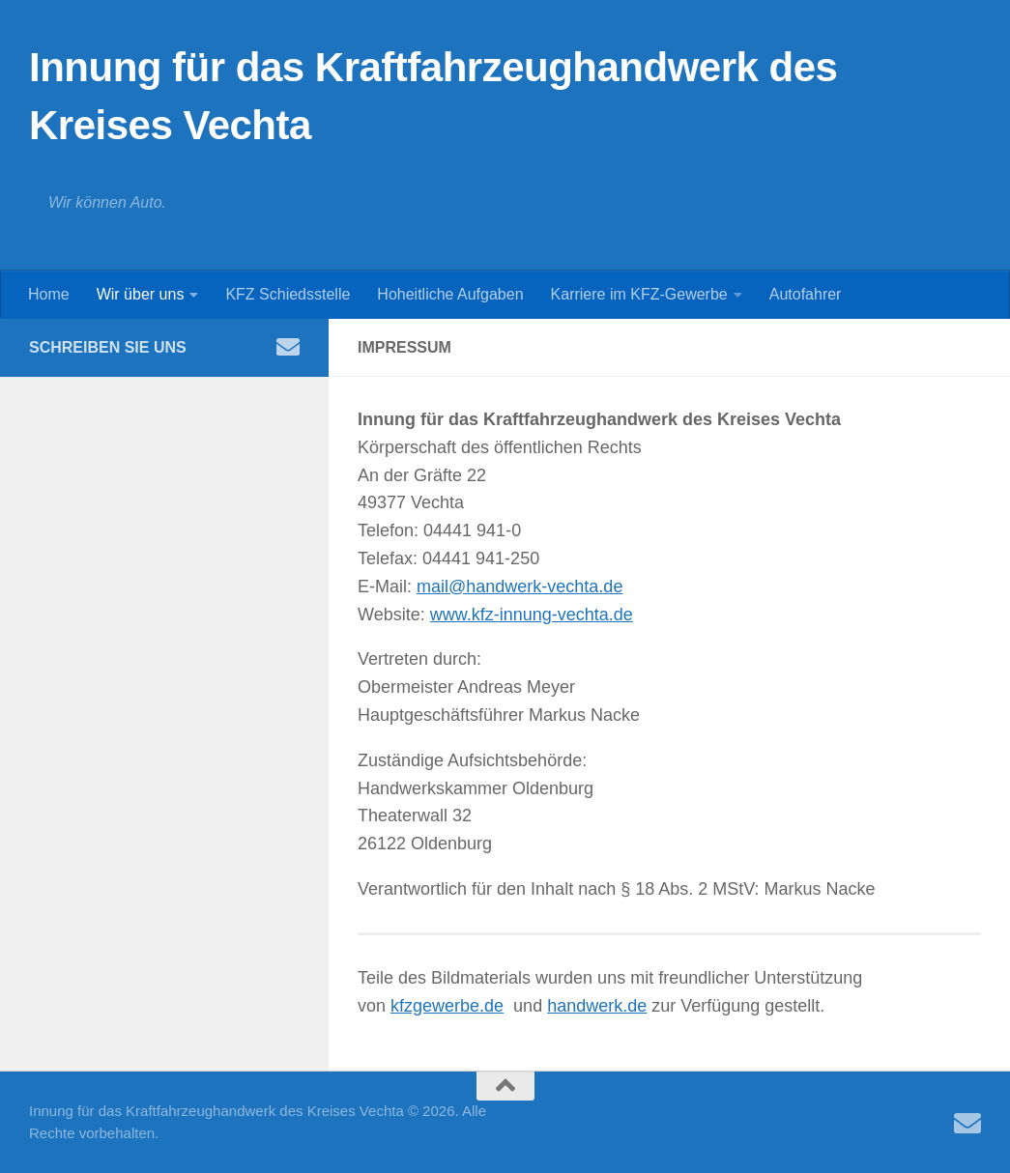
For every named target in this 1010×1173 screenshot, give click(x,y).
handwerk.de (597, 1006)
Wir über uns (141, 294)
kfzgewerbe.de (447, 1006)
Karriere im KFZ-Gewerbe (639, 294)
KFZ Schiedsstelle (287, 294)
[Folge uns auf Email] (288, 346)
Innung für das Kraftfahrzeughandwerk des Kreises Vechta (433, 96)
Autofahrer (805, 294)
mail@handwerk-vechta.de (519, 586)
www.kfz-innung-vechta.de (531, 614)
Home (49, 294)
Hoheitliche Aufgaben (450, 294)
